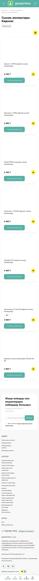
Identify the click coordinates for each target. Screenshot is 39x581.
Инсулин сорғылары (8, 483)
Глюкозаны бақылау (8, 485)
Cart (3, 522)
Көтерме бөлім (6, 443)
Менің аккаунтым (7, 525)
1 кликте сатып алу (14, 80)
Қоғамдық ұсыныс (8, 450)
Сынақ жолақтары (15, 10)
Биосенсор (6, 26)
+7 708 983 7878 (9, 531)
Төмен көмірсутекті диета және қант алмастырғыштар (8, 500)
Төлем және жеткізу (8, 440)
